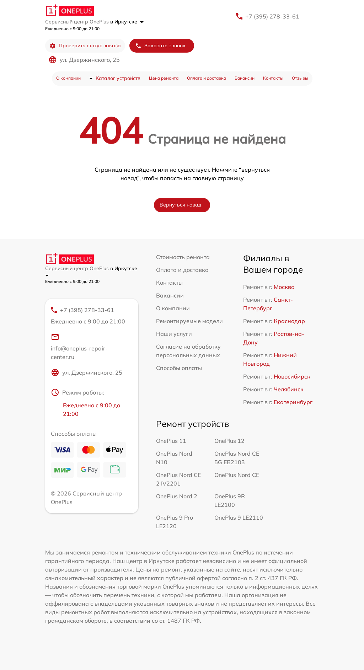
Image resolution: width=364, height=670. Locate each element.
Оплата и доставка (206, 78)
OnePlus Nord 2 (176, 496)
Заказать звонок (160, 45)
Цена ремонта (163, 78)
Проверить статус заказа (85, 45)
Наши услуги (174, 333)
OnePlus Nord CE (236, 474)
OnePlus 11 (171, 440)
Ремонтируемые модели (189, 321)
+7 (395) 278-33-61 (272, 16)
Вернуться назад (181, 205)
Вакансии (245, 78)
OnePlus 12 (229, 440)
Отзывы (300, 78)
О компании (68, 78)
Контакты (273, 78)
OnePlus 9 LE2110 (238, 517)
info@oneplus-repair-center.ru (79, 346)
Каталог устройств (118, 78)
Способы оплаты (179, 367)
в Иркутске (127, 21)
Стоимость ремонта (183, 257)
